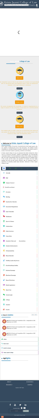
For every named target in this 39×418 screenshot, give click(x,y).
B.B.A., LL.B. (19, 126)
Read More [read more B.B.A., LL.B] (19, 137)
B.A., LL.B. (19, 78)
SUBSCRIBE (26, 411)
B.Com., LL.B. (19, 102)
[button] (4, 168)
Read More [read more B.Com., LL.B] (19, 112)
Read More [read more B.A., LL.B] (19, 88)
